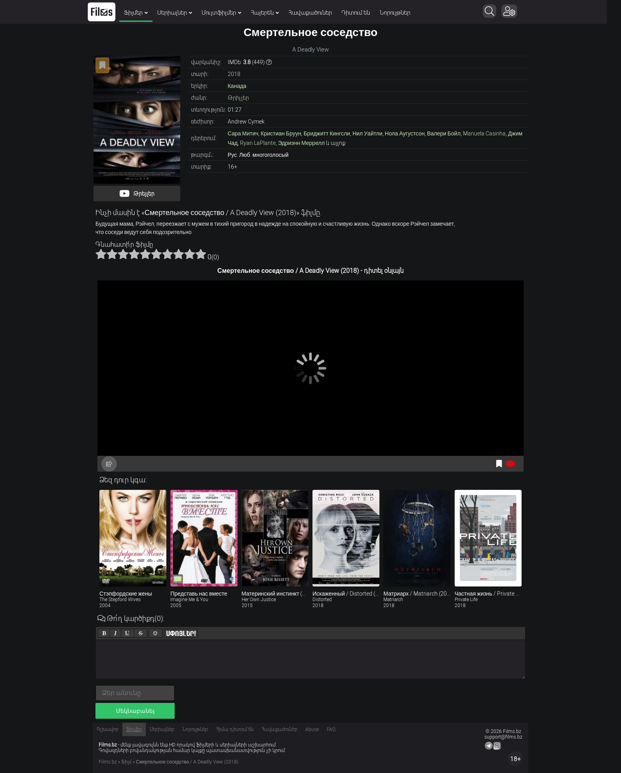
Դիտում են (363, 12)
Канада (237, 86)
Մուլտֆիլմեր (228, 12)
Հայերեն (272, 12)
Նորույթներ (402, 12)
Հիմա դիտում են (234, 729)
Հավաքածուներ (317, 12)
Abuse (312, 729)
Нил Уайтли (367, 133)
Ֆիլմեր (143, 12)
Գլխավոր (107, 729)
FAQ (331, 729)
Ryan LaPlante (258, 143)
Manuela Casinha (484, 133)
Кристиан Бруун (281, 133)
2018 (234, 74)
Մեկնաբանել (135, 711)
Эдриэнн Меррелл (301, 143)
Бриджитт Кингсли (326, 133)
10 (200, 253)
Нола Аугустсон (405, 133)
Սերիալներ (181, 12)
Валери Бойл (444, 133)
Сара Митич (243, 133)
